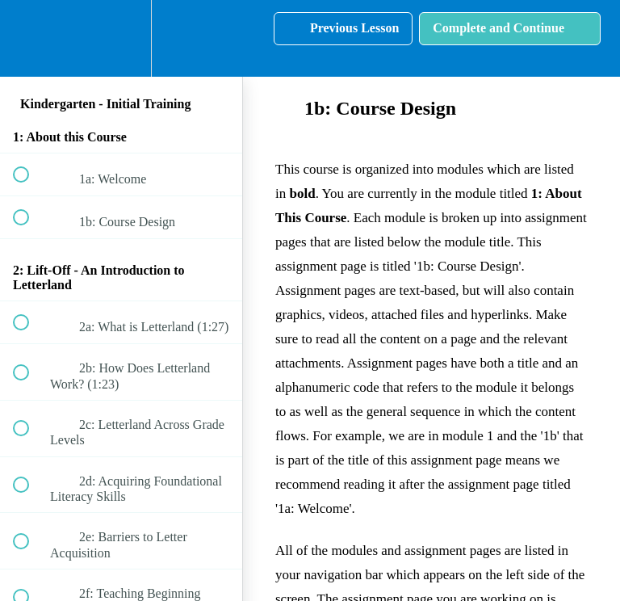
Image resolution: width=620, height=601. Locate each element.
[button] (30, 38)
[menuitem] (121, 38)
